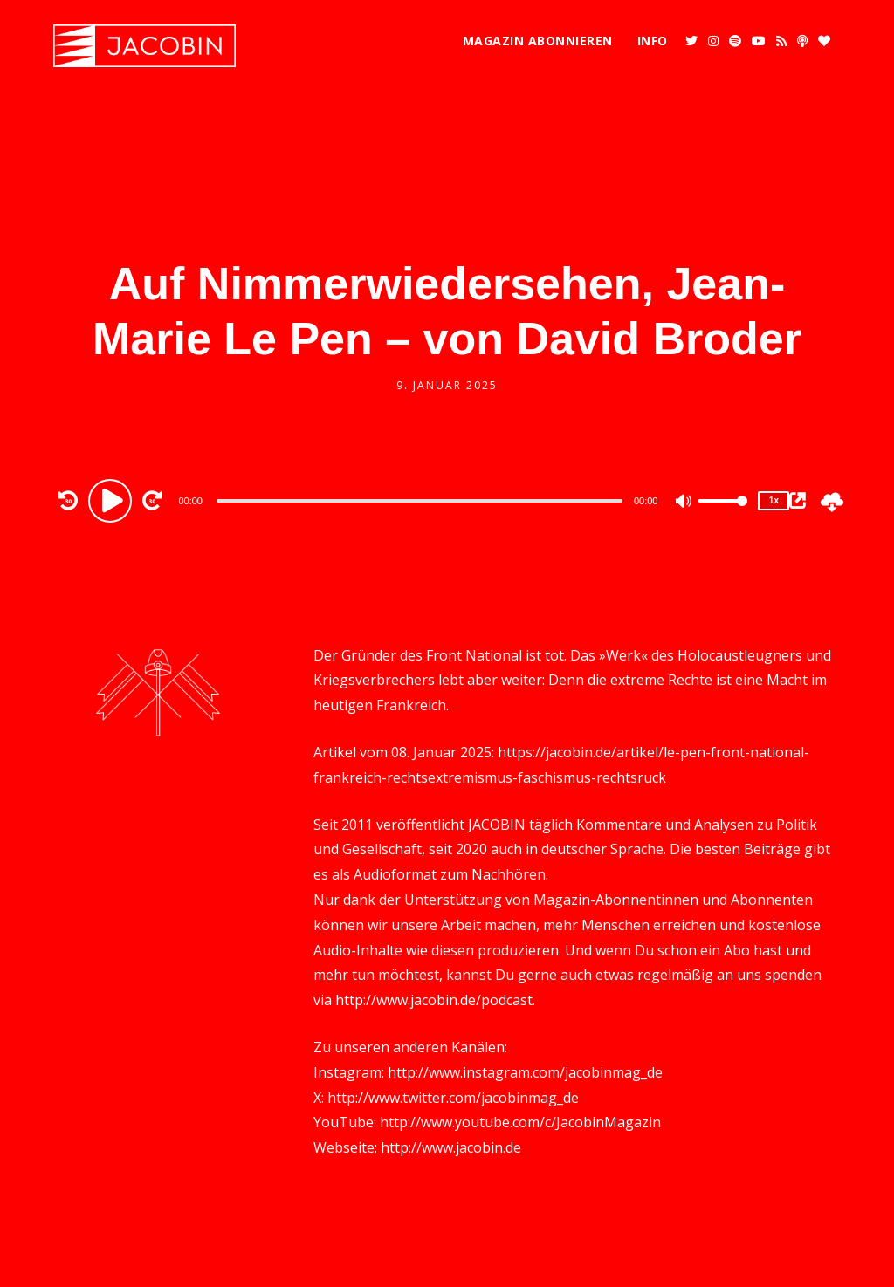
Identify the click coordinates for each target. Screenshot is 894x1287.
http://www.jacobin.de (451, 1147)
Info (652, 40)
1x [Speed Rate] (774, 500)
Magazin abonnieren (538, 40)
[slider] (419, 501)
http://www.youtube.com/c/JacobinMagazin (520, 1122)
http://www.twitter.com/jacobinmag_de (453, 1097)
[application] (421, 500)
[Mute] (684, 502)
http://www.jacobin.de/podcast (434, 1000)
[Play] (112, 500)
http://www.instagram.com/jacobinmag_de (525, 1072)
